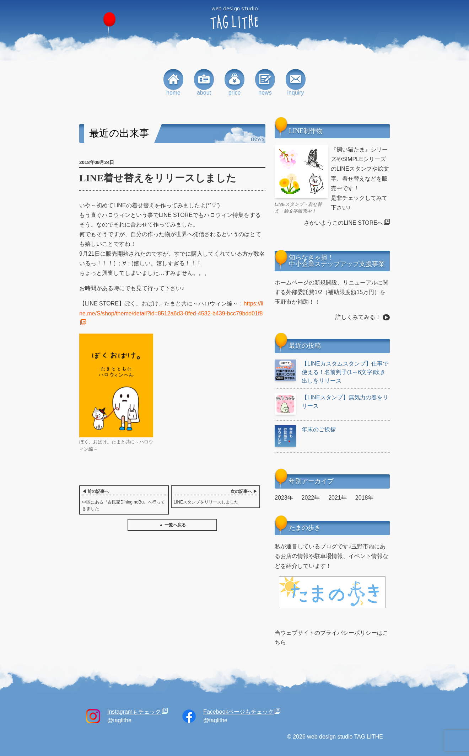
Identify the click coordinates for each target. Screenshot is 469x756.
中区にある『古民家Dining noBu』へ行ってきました (124, 499)
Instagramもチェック (134, 712)
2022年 (311, 498)
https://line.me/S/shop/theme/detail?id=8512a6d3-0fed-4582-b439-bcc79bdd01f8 (171, 308)
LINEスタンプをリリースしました (216, 496)
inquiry (296, 82)
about (204, 82)
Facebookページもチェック (238, 712)
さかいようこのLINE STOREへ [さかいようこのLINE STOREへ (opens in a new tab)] (343, 223)
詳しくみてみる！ (358, 317)
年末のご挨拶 (305, 429)
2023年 (284, 498)
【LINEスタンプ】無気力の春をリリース (331, 401)
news (265, 82)
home (173, 82)
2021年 (337, 498)
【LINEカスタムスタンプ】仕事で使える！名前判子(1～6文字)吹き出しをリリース (331, 372)
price (234, 82)
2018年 (364, 498)
